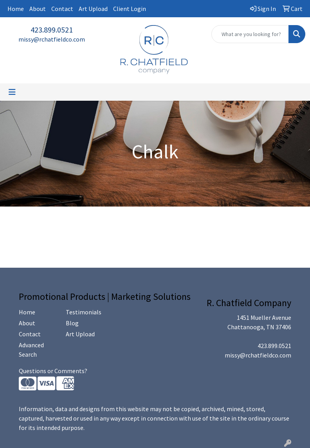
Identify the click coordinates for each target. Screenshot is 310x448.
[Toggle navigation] (12, 92)
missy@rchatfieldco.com (51, 39)
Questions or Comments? (53, 371)
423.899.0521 (52, 29)
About (37, 9)
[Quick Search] (250, 34)
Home (15, 9)
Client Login (129, 9)
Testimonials (83, 312)
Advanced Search (31, 349)
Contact (62, 9)
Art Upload (93, 9)
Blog (72, 323)
